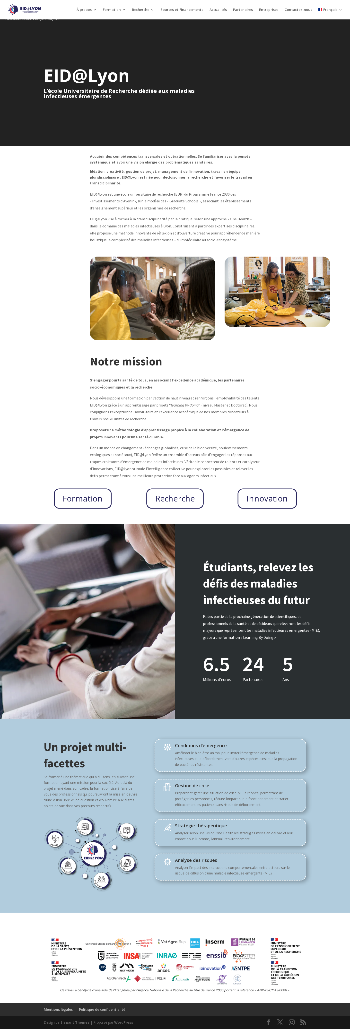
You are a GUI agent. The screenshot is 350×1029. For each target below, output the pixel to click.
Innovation (267, 498)
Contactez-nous (298, 10)
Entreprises (268, 10)
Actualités (218, 10)
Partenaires (243, 10)
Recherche (140, 10)
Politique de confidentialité (102, 1009)
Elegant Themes (75, 1022)
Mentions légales (58, 1009)
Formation (112, 10)
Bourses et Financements (181, 10)
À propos (84, 10)
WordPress (123, 1022)
